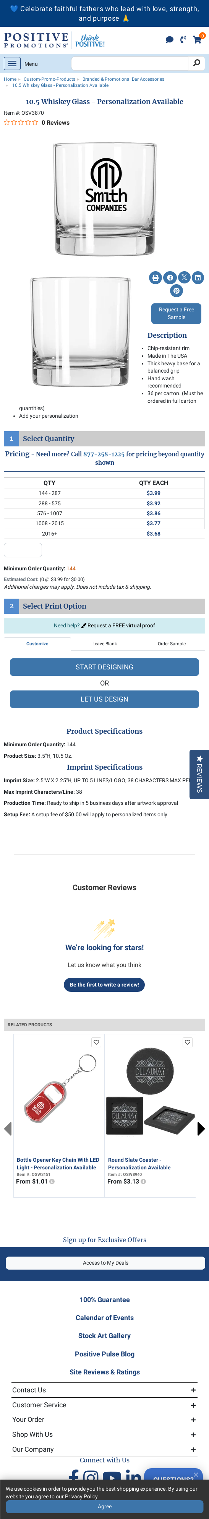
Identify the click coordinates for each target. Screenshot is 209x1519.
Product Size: (20, 756)
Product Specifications (104, 731)
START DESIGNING (104, 667)
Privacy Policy (81, 1496)
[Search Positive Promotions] (129, 63)
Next (201, 1128)
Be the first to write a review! (104, 985)
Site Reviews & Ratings (105, 1372)
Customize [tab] (37, 643)
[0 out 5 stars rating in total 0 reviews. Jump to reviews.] (37, 122)
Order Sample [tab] (172, 643)
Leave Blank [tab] (104, 643)
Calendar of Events (105, 1318)
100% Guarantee (104, 1300)
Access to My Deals (105, 1263)
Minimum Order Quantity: (40, 568)
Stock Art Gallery (104, 1336)
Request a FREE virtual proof (118, 625)
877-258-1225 (104, 454)
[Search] (196, 63)
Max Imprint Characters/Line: (39, 792)
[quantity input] (23, 550)
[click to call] (183, 40)
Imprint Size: (19, 780)
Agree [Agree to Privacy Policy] (105, 1506)
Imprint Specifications (105, 767)
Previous (7, 1128)
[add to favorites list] (96, 1042)
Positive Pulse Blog (104, 1354)
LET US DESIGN (104, 699)
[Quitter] (196, 1473)
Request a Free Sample (176, 313)
